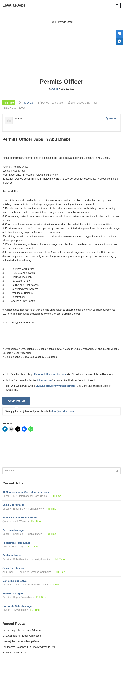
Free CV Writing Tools (14, 661)
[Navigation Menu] (117, 5)
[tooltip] (118, 34)
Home (53, 22)
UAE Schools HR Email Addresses (22, 644)
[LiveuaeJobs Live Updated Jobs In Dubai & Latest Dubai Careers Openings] (14, 5)
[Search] (57, 476)
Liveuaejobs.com (49, 686)
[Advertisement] (61, 51)
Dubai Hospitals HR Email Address (22, 638)
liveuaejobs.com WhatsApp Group (21, 649)
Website (113, 119)
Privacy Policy (11, 679)
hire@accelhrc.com (64, 416)
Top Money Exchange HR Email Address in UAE (29, 655)
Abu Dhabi (28, 102)
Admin (54, 88)
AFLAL (79, 686)
